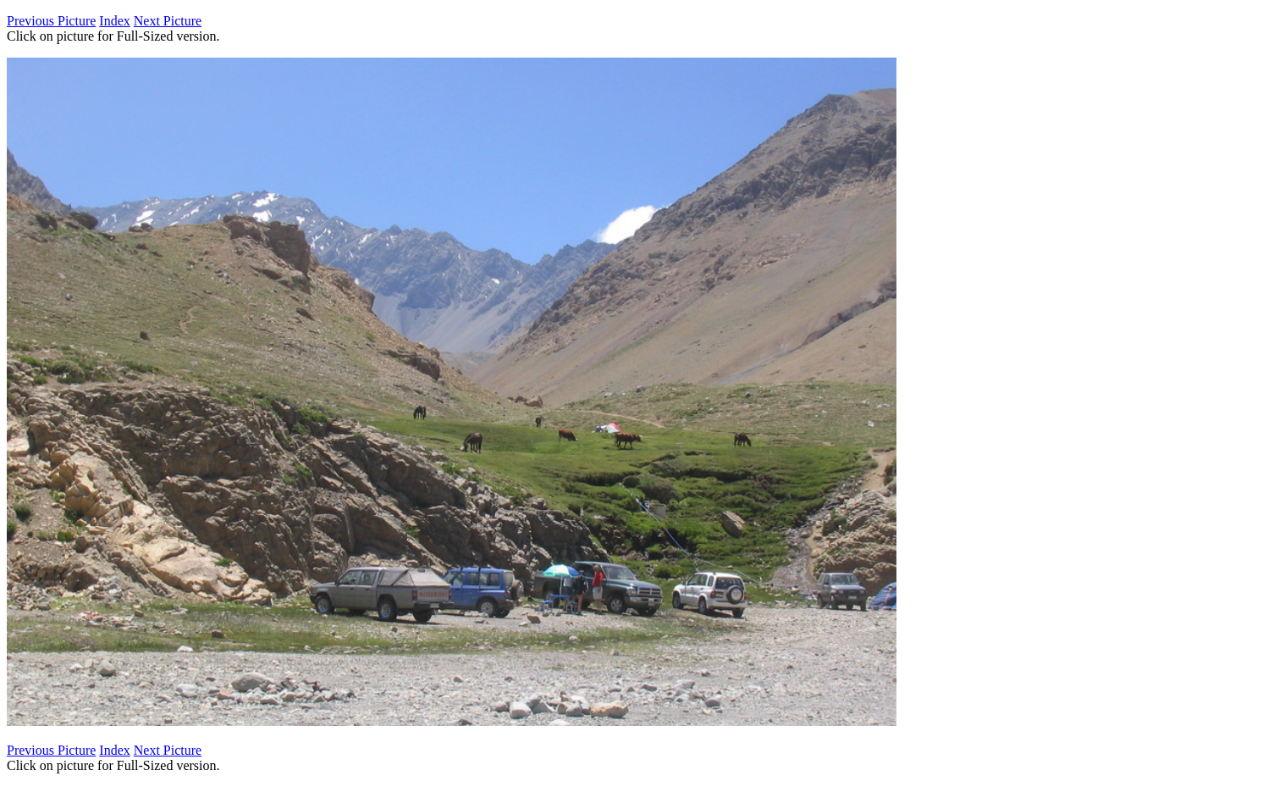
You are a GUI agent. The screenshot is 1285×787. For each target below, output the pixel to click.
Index (114, 21)
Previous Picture (51, 21)
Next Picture (167, 21)
